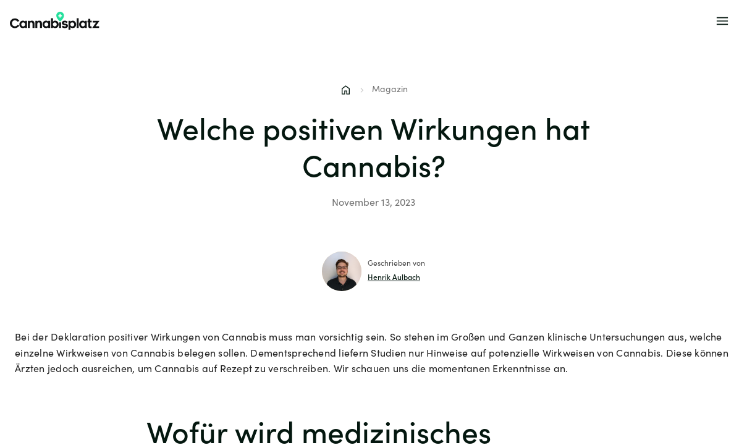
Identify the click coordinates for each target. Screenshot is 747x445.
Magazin (390, 90)
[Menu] (722, 21)
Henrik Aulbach (394, 278)
